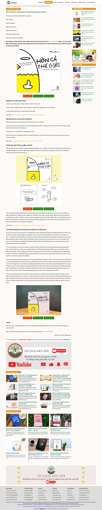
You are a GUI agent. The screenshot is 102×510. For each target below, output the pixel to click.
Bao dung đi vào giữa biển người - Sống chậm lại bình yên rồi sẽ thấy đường (87, 75)
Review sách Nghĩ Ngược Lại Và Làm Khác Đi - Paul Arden (26, 385)
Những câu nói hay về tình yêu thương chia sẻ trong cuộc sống (87, 38)
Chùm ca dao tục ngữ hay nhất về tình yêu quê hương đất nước (87, 32)
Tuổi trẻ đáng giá (28, 499)
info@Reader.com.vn (50, 504)
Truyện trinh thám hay (57, 497)
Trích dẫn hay (41, 493)
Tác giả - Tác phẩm (42, 490)
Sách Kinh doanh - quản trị (11, 493)
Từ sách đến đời (70, 497)
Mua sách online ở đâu (84, 497)
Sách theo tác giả (28, 493)
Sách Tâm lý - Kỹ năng (16, 6)
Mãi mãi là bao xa (71, 499)
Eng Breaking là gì (83, 495)
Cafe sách (74, 2)
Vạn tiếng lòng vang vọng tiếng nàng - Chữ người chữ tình (87, 88)
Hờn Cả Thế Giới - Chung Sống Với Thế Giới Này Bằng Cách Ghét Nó (36, 6)
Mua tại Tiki (28, 96)
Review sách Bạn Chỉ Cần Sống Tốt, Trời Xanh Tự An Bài (27, 141)
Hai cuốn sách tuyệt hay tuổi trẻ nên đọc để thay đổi (60, 402)
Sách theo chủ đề (28, 490)
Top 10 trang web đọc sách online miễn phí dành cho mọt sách (88, 19)
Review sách (48, 2)
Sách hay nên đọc (58, 2)
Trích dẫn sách (41, 495)
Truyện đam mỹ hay (56, 495)
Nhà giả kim (8, 499)
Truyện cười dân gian (42, 499)
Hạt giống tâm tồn (28, 497)
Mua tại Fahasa (38, 96)
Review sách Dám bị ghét (12, 453)
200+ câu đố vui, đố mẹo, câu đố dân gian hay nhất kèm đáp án (88, 13)
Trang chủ (41, 2)
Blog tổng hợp (91, 2)
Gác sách (69, 493)
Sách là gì (81, 499)
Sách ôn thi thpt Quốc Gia (11, 497)
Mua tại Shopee (49, 96)
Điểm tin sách (55, 490)
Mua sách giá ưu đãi (47, 331)
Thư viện (67, 2)
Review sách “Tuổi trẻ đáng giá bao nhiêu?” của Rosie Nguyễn (28, 225)
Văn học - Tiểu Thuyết (10, 490)
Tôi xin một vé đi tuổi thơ (84, 490)
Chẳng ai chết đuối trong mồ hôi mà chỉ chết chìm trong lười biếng (61, 393)
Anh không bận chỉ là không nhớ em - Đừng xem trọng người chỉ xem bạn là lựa (87, 81)
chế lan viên (86, 499)
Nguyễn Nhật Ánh (56, 493)
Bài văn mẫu (70, 495)
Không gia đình (28, 495)
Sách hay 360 (81, 2)
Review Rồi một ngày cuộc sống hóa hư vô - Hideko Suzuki (26, 393)
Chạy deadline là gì (56, 499)
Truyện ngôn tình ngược (84, 493)
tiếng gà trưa (14, 499)
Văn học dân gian (41, 497)
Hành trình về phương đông (12, 495)
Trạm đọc (69, 490)
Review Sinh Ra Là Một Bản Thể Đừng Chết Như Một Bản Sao (28, 115)
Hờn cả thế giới (53, 41)
